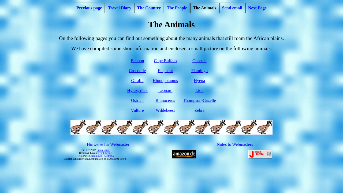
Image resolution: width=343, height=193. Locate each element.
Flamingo (199, 70)
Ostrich (137, 100)
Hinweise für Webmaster (108, 144)
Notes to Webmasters (235, 144)
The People (177, 8)
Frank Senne (103, 150)
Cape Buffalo (165, 60)
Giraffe (137, 80)
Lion (199, 90)
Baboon (137, 60)
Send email (232, 8)
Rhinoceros (165, 100)
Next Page (257, 8)
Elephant (165, 70)
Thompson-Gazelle (199, 100)
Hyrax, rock (137, 90)
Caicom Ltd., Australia (101, 155)
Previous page (89, 8)
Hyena (199, 80)
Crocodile (137, 70)
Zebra (199, 110)
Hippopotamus (165, 80)
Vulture (137, 110)
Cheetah (199, 60)
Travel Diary (119, 8)
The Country (149, 8)
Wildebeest (165, 110)
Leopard (165, 90)
